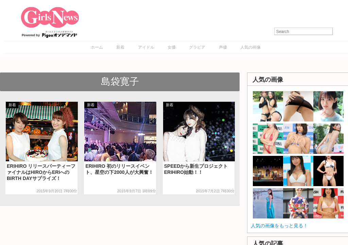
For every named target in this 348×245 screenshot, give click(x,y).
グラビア (197, 47)
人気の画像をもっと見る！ (279, 225)
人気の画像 (250, 47)
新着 (120, 47)
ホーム (97, 47)
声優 (223, 47)
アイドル (146, 47)
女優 (172, 47)
